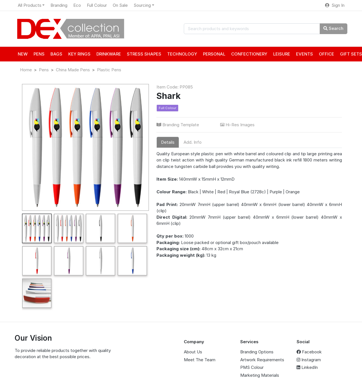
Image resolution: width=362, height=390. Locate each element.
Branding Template (178, 124)
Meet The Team (199, 359)
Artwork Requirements (262, 359)
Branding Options (256, 351)
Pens (44, 69)
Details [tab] (168, 142)
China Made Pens (73, 69)
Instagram (309, 359)
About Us (193, 351)
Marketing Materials (259, 375)
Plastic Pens (109, 69)
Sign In (335, 5)
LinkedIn (307, 367)
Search (333, 28)
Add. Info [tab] (193, 142)
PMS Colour (252, 367)
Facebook (309, 351)
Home (26, 69)
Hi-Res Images (238, 124)
